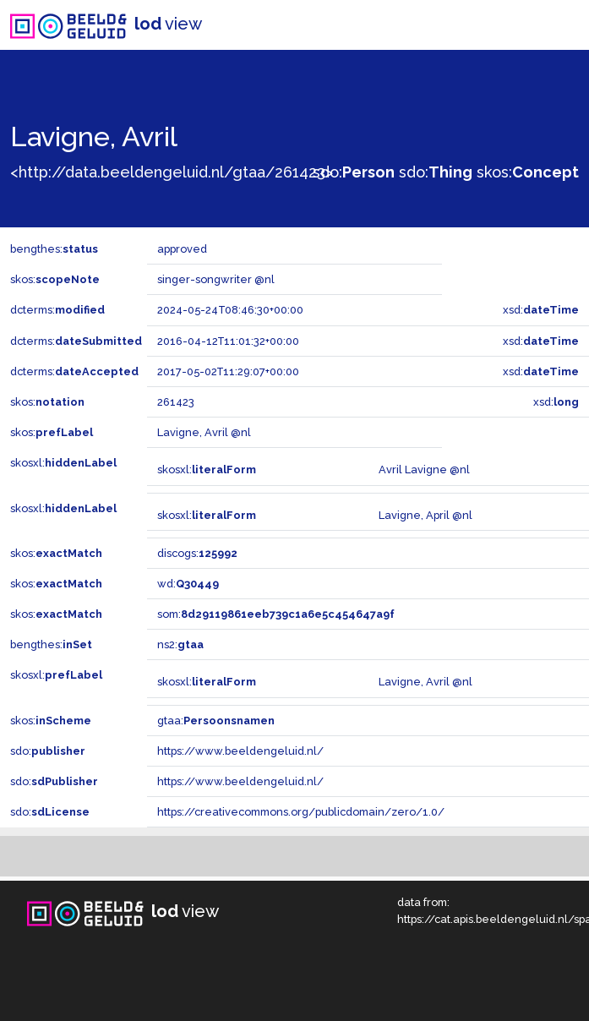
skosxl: (63, 462)
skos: (528, 172)
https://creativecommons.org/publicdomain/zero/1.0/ (300, 811)
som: (276, 614)
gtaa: (216, 720)
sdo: (354, 172)
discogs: (197, 553)
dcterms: (57, 309)
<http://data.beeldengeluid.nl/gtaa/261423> (171, 172)
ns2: (180, 644)
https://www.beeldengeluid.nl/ (240, 751)
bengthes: (54, 249)
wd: (188, 583)
